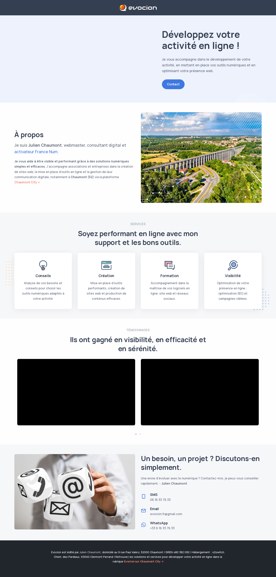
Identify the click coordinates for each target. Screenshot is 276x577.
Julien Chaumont (90, 552)
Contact (173, 84)
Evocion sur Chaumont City (142, 561)
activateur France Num (36, 151)
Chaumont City (25, 182)
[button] (136, 434)
